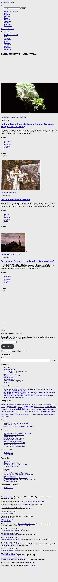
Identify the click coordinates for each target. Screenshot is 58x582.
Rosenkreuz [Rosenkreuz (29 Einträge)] (46, 411)
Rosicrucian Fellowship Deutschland (15, 478)
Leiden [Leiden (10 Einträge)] (48, 409)
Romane (7, 19)
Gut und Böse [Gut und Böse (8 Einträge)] (4, 409)
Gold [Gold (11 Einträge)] (40, 407)
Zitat (19, 254)
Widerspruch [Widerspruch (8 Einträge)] (8, 416)
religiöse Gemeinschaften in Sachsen (16, 464)
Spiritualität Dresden (7, 2)
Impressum (7, 24)
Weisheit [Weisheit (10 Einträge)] (3, 416)
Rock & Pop (8, 16)
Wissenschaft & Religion (12, 381)
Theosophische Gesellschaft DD (14, 443)
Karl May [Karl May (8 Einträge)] (34, 409)
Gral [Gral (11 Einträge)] (43, 407)
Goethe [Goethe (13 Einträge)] (36, 407)
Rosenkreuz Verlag (10, 476)
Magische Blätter (6, 521)
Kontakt (6, 22)
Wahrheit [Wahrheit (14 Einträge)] (48, 414)
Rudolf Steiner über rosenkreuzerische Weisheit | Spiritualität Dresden (26, 395)
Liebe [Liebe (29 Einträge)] (3, 411)
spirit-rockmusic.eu (10, 425)
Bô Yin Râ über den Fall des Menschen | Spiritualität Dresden (23, 389)
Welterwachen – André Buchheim (14, 446)
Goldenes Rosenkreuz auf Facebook (16, 473)
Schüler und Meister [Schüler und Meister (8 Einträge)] (9, 414)
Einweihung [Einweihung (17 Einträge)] (13, 407)
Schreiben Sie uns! (7, 513)
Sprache (7, 377)
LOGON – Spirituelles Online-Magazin (16, 423)
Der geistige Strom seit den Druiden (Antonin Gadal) (27, 261)
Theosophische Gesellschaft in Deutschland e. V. (19, 479)
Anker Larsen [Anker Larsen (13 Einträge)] (12, 404)
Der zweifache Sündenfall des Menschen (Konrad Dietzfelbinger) (29, 393)
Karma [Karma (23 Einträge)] (38, 409)
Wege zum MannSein (11, 444)
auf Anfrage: (9, 497)
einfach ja (7, 461)
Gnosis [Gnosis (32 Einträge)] (30, 406)
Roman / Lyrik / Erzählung (18, 117)
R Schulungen (8, 488)
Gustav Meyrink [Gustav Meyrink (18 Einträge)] (50, 407)
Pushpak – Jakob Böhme (12, 463)
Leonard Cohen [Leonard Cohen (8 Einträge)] (53, 409)
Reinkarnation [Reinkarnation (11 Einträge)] (30, 411)
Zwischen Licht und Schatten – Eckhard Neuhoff (19, 426)
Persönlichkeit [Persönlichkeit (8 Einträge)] (23, 411)
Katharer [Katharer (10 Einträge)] (44, 409)
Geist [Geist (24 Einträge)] (24, 407)
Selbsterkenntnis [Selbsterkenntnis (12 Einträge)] (25, 414)
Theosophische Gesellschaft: (10, 530)
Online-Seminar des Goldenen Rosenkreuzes (18, 474)
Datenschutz (8, 26)
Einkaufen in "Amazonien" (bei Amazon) (13, 558)
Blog (5, 13)
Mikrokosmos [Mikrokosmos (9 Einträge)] (16, 411)
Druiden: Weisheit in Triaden (15, 199)
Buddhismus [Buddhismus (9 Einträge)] (53, 404)
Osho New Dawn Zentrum (26, 524)
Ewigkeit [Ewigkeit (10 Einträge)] (20, 407)
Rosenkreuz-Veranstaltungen (13, 441)
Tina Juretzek (8, 454)
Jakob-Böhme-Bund (7, 519)
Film (5, 368)
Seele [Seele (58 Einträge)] (17, 414)
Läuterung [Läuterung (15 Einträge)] (9, 411)
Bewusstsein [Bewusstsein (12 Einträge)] (20, 404)
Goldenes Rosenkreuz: (8, 539)
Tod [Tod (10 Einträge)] (38, 414)
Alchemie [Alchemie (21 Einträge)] (4, 404)
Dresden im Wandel (10, 436)
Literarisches (5, 117)
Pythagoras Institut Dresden (13, 439)
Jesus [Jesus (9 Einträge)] (30, 409)
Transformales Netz (10, 481)
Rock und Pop (8, 374)
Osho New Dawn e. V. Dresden (14, 438)
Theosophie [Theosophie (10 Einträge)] (34, 414)
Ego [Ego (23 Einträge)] (7, 407)
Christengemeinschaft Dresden (14, 435)
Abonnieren (7, 346)
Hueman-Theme (29, 565)
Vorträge (7, 14)
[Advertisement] (24, 69)
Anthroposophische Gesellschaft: (11, 534)
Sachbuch (13, 192)
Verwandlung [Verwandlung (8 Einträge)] (42, 414)
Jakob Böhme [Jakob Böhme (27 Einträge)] (22, 409)
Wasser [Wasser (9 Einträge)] (53, 414)
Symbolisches (8, 379)
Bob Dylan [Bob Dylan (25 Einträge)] (38, 404)
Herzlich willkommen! (11, 11)
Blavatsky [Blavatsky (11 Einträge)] (30, 404)
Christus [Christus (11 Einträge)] (3, 407)
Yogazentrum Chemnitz (11, 466)
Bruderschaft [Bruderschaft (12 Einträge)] (46, 404)
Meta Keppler (8, 453)
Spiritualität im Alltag (10, 376)
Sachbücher (8, 21)
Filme (6, 18)
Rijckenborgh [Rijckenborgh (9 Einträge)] (37, 411)
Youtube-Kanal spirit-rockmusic (34, 501)
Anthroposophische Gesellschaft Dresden (17, 433)
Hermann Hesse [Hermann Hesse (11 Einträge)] (11, 409)
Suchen (3, 358)
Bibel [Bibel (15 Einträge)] (26, 404)
